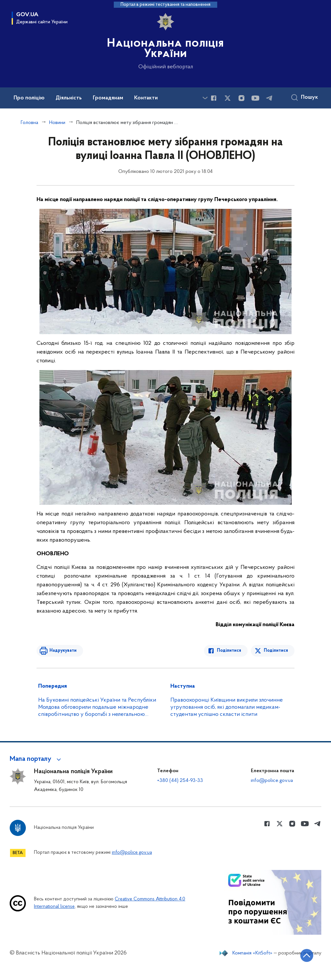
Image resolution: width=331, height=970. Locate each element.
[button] (36, 759)
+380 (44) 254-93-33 (180, 780)
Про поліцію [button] (29, 98)
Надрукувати (63, 650)
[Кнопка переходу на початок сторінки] (306, 955)
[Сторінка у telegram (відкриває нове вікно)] (269, 98)
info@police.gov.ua (272, 780)
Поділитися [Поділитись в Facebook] (229, 650)
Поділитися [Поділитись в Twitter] (276, 650)
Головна (29, 122)
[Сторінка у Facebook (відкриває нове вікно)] (214, 98)
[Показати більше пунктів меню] (205, 97)
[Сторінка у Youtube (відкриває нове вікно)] (255, 98)
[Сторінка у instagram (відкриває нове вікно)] (241, 98)
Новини (57, 122)
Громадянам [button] (108, 98)
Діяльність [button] (69, 98)
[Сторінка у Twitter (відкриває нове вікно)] (227, 98)
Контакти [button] (146, 98)
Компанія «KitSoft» (252, 953)
